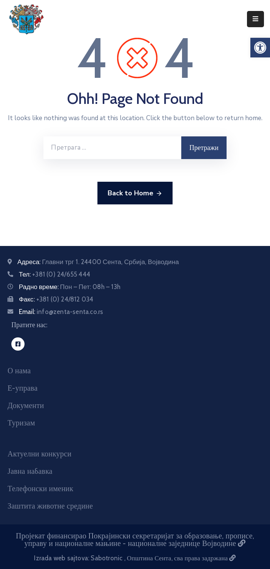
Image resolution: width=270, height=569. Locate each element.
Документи (26, 405)
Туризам (21, 422)
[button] (260, 47)
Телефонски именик (40, 488)
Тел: (54, 274)
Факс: (56, 299)
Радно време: (69, 287)
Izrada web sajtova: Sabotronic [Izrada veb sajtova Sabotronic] (79, 558)
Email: (61, 311)
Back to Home (135, 193)
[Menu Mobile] (255, 19)
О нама (19, 370)
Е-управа (22, 388)
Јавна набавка (30, 471)
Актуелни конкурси (39, 453)
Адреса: (98, 262)
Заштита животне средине (50, 505)
